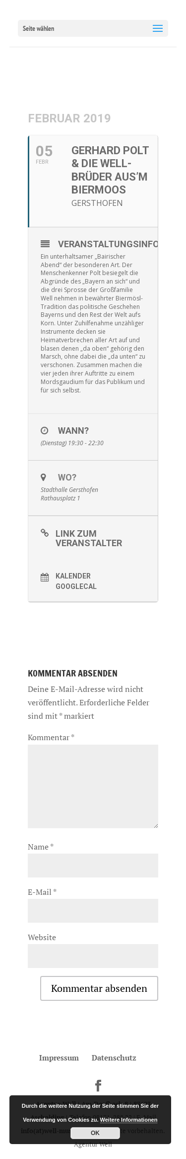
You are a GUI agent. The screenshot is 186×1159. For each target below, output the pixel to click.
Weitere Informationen (129, 1120)
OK (95, 1133)
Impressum (59, 1057)
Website (42, 937)
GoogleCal (76, 586)
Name (40, 846)
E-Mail (42, 891)
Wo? (67, 477)
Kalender (73, 576)
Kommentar (51, 737)
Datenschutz (114, 1057)
